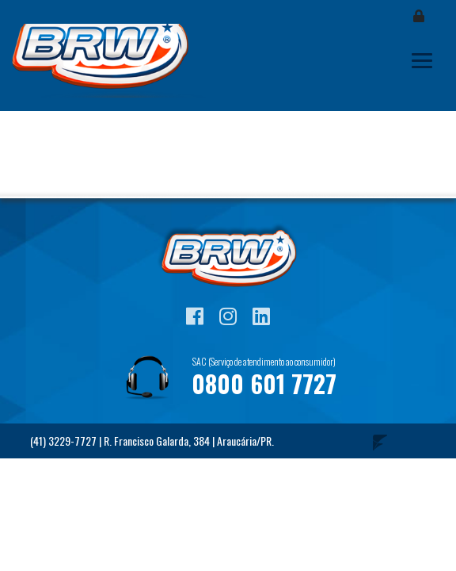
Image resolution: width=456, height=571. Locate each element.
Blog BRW (111, 61)
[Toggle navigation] (422, 60)
